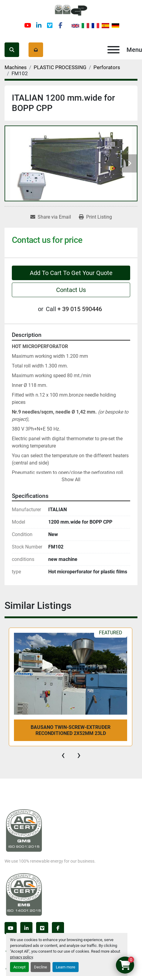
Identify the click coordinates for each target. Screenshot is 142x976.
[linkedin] (39, 25)
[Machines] (16, 67)
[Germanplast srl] (24, 830)
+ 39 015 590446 (79, 309)
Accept (19, 967)
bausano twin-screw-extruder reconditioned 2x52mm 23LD (70, 730)
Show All (71, 479)
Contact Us (71, 289)
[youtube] (28, 25)
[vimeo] (50, 25)
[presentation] (63, 755)
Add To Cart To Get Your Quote (71, 273)
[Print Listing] (95, 217)
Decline (40, 967)
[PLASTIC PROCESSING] (60, 67)
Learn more (65, 967)
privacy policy (21, 957)
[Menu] (113, 49)
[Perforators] (106, 67)
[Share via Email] (50, 217)
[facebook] (61, 25)
